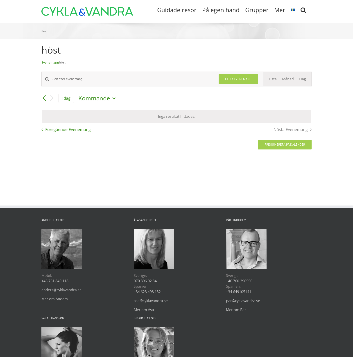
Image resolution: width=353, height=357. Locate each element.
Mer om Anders (54, 298)
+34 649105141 (238, 291)
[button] (303, 9)
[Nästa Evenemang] (51, 98)
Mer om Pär (236, 309)
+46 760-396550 (239, 280)
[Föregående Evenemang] (44, 98)
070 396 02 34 (145, 280)
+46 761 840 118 (54, 280)
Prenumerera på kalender (285, 145)
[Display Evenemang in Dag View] (302, 79)
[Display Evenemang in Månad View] (288, 79)
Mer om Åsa (144, 309)
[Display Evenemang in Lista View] (273, 79)
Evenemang (50, 62)
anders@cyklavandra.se (61, 289)
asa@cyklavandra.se (151, 300)
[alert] (176, 116)
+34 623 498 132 (147, 291)
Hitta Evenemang (238, 79)
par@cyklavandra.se (243, 300)
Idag (66, 98)
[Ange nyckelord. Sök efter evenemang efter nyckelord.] (132, 79)
